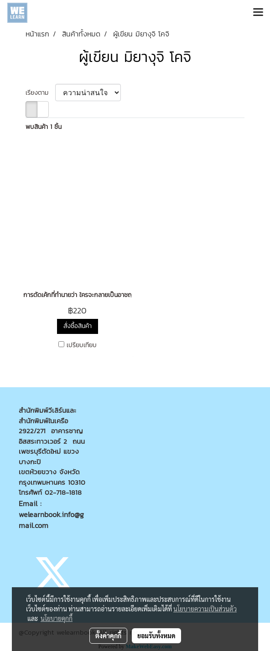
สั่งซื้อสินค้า (77, 326)
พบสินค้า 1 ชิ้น (44, 127)
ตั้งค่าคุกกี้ (108, 635)
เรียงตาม (40, 92)
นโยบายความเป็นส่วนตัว (205, 609)
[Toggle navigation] (258, 13)
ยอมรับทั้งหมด (156, 635)
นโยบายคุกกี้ (57, 618)
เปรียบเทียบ (82, 345)
